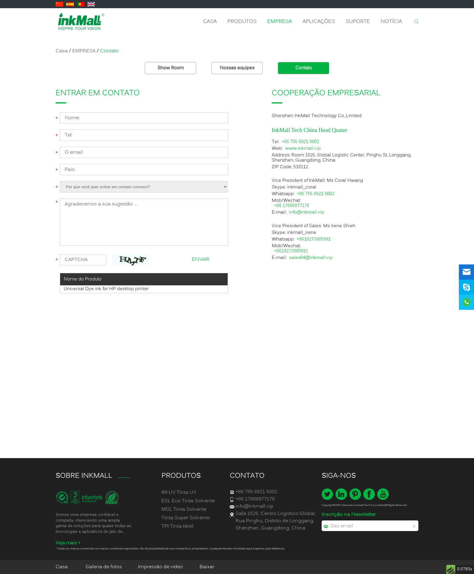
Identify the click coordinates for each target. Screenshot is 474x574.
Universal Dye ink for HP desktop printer (106, 289)
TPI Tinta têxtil (177, 526)
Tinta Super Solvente (185, 518)
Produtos (242, 21)
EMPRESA (279, 21)
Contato (109, 51)
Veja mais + (68, 543)
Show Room (170, 68)
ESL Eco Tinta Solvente (188, 501)
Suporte (358, 21)
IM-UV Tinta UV (178, 492)
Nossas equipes (237, 68)
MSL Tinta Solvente (183, 509)
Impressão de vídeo (160, 567)
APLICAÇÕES (319, 21)
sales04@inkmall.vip (311, 258)
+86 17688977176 (291, 205)
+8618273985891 (314, 239)
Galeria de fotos (104, 567)
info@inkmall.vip (306, 212)
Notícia (391, 21)
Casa (210, 21)
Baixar (207, 567)
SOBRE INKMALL (84, 476)
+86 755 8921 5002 (300, 142)
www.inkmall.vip (303, 148)
